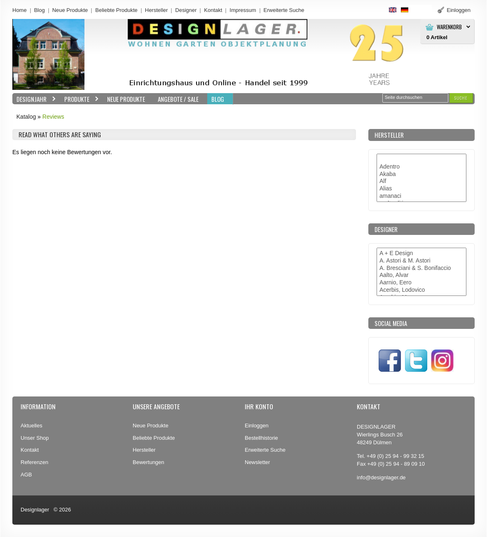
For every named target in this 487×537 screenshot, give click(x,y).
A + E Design (421, 253)
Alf (421, 181)
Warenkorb (449, 27)
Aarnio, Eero (421, 282)
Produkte (79, 99)
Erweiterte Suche (265, 450)
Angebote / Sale (178, 98)
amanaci (421, 196)
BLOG (217, 98)
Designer (186, 10)
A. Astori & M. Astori (421, 261)
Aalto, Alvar (421, 275)
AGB (26, 474)
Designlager (35, 510)
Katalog (26, 116)
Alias (421, 188)
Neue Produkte (70, 10)
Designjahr (34, 99)
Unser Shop (35, 438)
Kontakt (213, 10)
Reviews (53, 116)
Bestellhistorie (261, 438)
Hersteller (156, 10)
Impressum (242, 10)
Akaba (421, 174)
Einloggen (257, 425)
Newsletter (257, 462)
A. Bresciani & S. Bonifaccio (421, 268)
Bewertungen (148, 462)
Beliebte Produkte (116, 10)
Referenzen (34, 462)
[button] (461, 98)
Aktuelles (31, 425)
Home (19, 10)
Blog (39, 10)
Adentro (421, 167)
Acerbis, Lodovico (421, 290)
